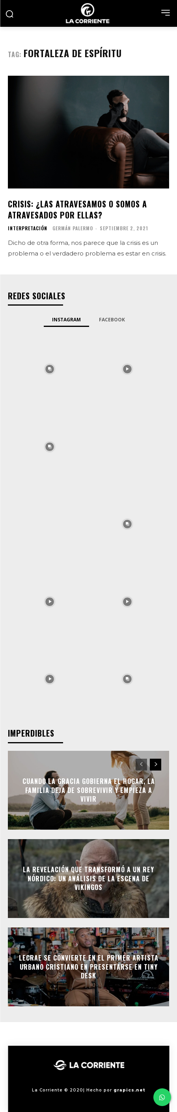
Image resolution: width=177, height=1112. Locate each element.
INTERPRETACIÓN (27, 228)
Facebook (112, 319)
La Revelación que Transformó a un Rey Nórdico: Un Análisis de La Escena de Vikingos (88, 878)
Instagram (66, 319)
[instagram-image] (50, 368)
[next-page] (155, 765)
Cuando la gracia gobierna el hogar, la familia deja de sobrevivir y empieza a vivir (88, 790)
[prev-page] (141, 765)
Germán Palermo (72, 228)
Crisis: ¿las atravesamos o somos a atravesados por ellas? (77, 209)
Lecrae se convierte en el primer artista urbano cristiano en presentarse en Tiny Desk (88, 967)
